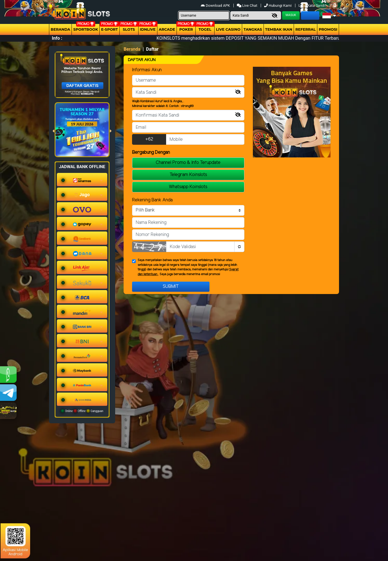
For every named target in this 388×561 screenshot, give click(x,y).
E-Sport (109, 29)
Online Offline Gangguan (82, 411)
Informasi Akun (147, 70)
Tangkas (253, 29)
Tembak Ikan (278, 29)
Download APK (216, 5)
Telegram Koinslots (188, 174)
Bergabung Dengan (151, 152)
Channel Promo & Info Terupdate (188, 162)
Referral (305, 29)
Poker (186, 29)
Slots (129, 29)
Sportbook (85, 29)
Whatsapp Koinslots (188, 187)
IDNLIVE (148, 29)
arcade (167, 29)
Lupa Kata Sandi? (312, 5)
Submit (171, 286)
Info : (57, 38)
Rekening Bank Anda (152, 200)
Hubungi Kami (278, 5)
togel (205, 29)
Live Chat (247, 5)
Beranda (60, 29)
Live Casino (228, 29)
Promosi (328, 29)
